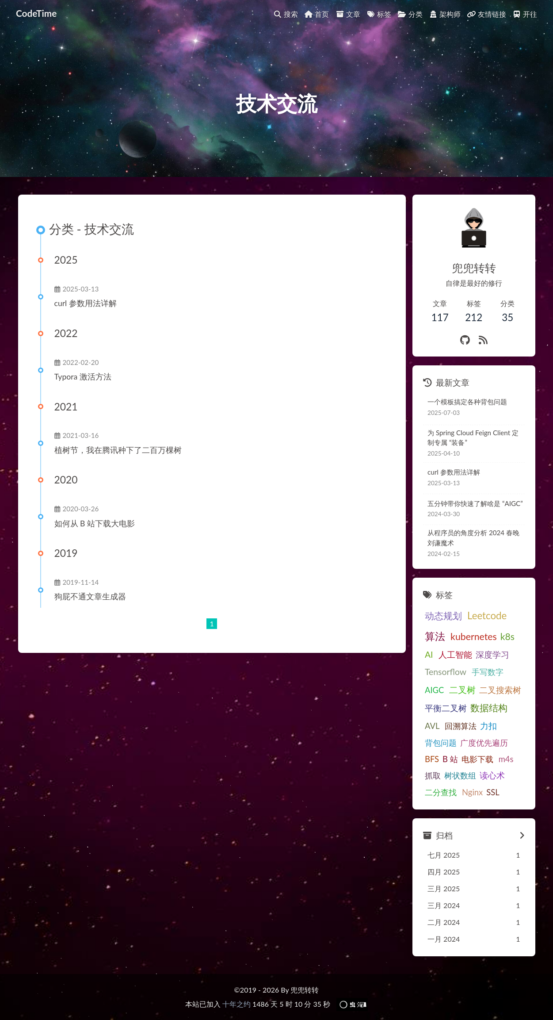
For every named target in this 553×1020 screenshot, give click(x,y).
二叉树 (462, 689)
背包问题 (441, 743)
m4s (506, 759)
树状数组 (460, 775)
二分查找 (441, 792)
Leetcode (487, 615)
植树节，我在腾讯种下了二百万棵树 (118, 450)
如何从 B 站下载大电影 (94, 523)
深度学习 (492, 654)
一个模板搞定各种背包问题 (467, 402)
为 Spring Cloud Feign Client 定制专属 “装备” (473, 438)
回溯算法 (461, 726)
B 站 (450, 759)
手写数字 (487, 672)
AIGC (434, 690)
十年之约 (236, 1004)
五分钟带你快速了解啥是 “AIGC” (475, 503)
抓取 (433, 775)
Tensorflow (445, 672)
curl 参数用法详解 (85, 303)
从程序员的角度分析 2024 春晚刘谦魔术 (473, 538)
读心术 (492, 775)
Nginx (472, 792)
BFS (432, 759)
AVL (432, 726)
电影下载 (477, 759)
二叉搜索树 (500, 690)
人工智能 (455, 654)
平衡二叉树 (446, 708)
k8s (507, 636)
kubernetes (473, 636)
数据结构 (488, 707)
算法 (435, 636)
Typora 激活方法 (82, 376)
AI (429, 654)
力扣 (488, 726)
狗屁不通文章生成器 (90, 596)
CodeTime (36, 13)
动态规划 (443, 615)
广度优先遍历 (484, 743)
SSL (492, 792)
